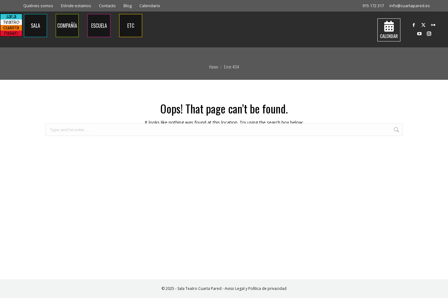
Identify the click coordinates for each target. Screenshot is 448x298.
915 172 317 (373, 5)
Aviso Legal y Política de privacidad (256, 288)
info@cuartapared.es (410, 5)
